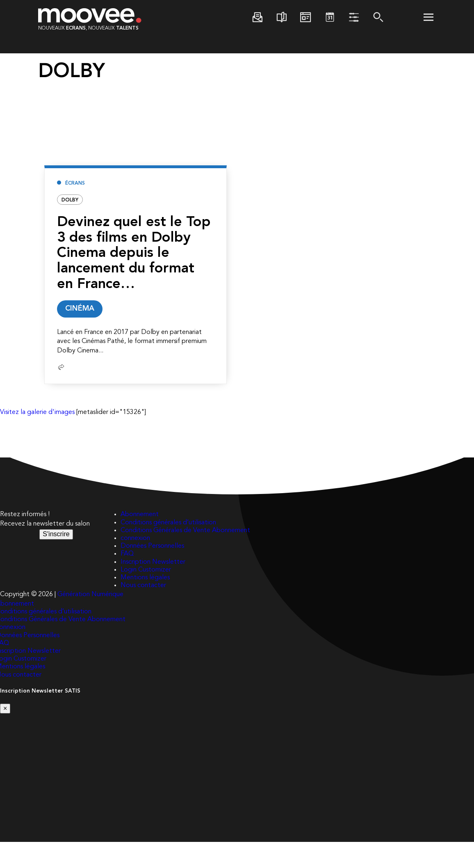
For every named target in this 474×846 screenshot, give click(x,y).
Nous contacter (143, 589)
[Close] (5, 713)
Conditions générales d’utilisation (168, 526)
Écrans (75, 183)
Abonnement (140, 518)
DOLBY (70, 200)
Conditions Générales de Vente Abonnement (185, 534)
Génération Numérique (90, 598)
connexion (135, 542)
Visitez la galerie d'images (37, 416)
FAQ (127, 558)
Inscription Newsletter (153, 565)
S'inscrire (56, 538)
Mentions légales (145, 581)
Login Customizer (146, 574)
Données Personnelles (152, 550)
